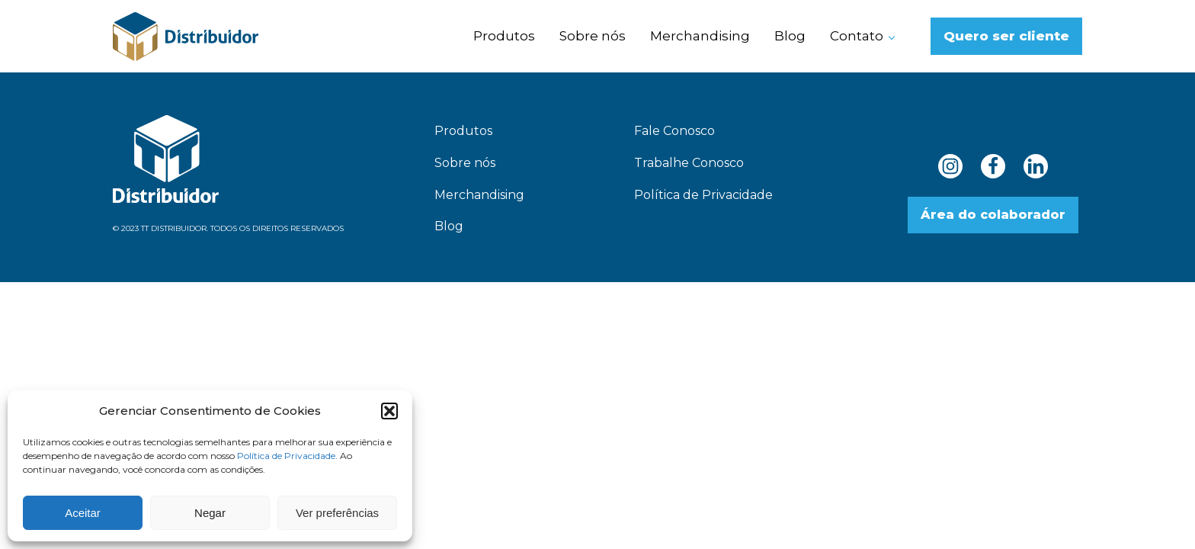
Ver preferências (337, 512)
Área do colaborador (993, 214)
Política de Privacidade (286, 455)
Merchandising (700, 35)
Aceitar (83, 512)
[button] (389, 411)
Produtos (504, 35)
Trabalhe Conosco (689, 163)
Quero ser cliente (1006, 35)
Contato (856, 35)
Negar (210, 512)
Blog (790, 35)
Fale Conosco (674, 131)
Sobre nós (592, 35)
